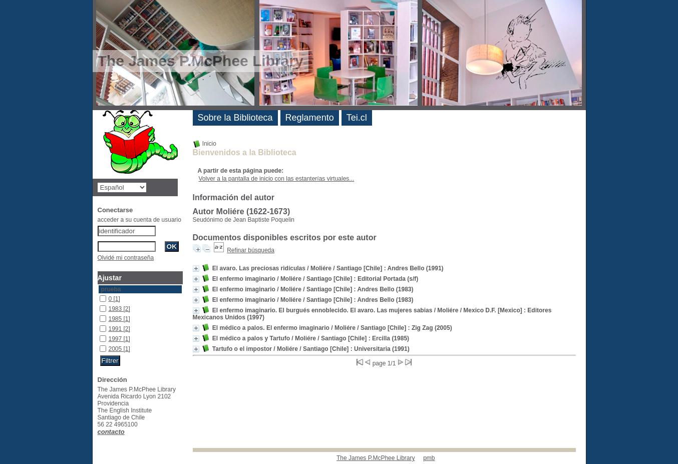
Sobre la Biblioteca (235, 118)
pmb (429, 457)
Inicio (204, 143)
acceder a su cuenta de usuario (139, 219)
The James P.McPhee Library (375, 457)
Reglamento (309, 118)
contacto (111, 431)
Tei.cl (357, 118)
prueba (111, 289)
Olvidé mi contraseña (126, 257)
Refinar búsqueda (250, 250)
